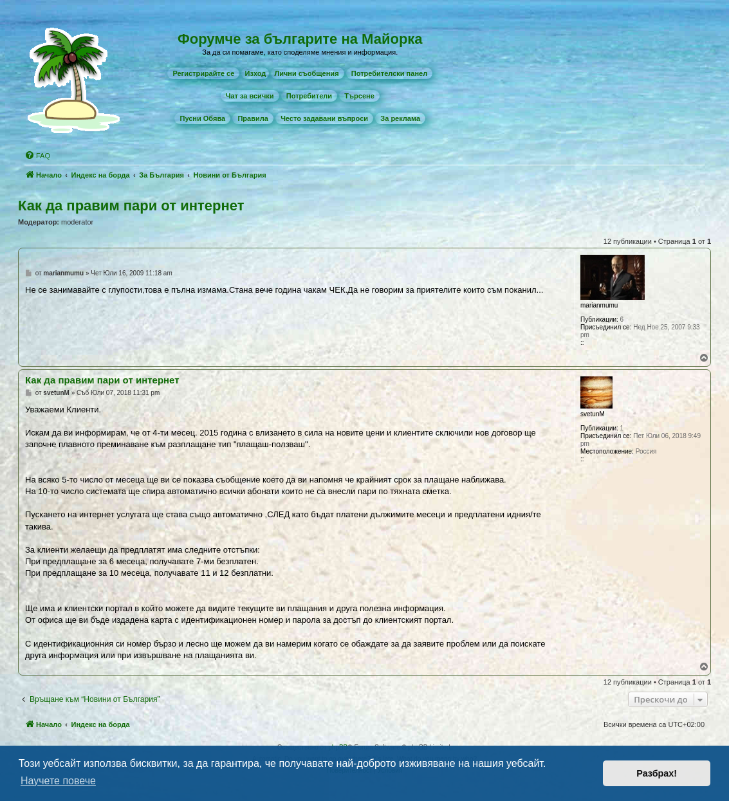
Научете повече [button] (58, 780)
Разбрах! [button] (656, 773)
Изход (255, 73)
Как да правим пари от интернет (131, 206)
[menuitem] (203, 73)
